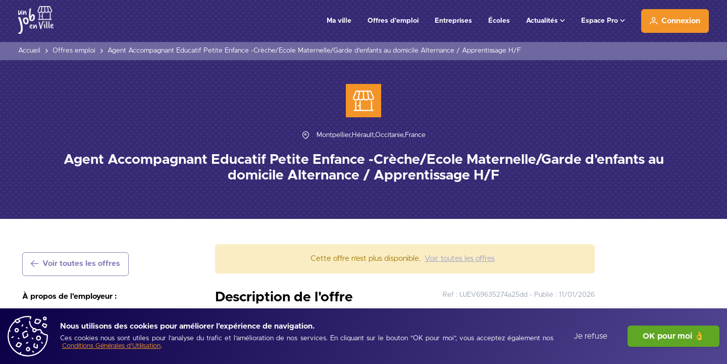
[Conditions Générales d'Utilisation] (111, 346)
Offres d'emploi (393, 20)
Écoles (499, 20)
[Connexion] (675, 21)
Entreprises (453, 20)
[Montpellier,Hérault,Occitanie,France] (371, 135)
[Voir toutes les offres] (75, 264)
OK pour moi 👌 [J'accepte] (673, 336)
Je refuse (590, 336)
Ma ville (339, 20)
